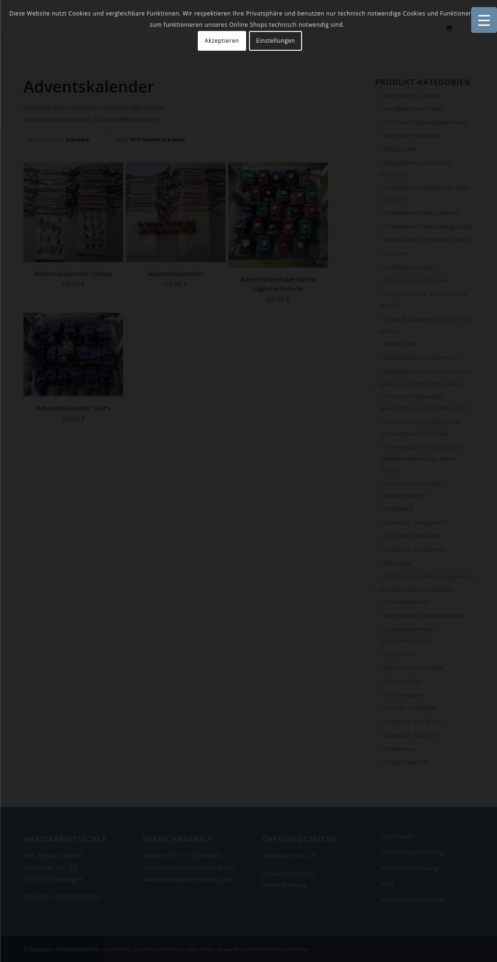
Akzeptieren (222, 41)
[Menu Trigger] (484, 20)
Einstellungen (275, 41)
